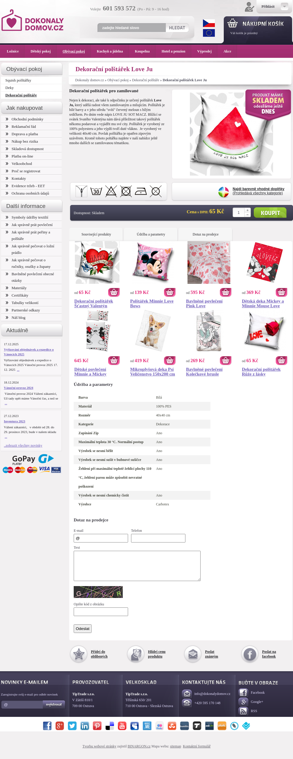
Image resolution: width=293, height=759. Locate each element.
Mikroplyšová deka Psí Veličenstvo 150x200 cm (152, 371)
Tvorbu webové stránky (99, 752)
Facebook (251, 698)
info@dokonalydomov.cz (206, 699)
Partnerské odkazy (23, 310)
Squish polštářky (18, 80)
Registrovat (54, 710)
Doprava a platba (22, 134)
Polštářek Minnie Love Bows (152, 303)
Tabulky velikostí (22, 302)
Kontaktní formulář (196, 752)
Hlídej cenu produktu (157, 659)
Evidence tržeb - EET (25, 186)
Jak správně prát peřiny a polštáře (28, 235)
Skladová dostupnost (25, 149)
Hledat (177, 27)
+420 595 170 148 (201, 708)
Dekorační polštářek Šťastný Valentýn (93, 303)
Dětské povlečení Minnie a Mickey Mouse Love (90, 371)
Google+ (250, 707)
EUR (209, 33)
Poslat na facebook (269, 659)
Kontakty (16, 178)
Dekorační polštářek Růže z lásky (261, 371)
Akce (228, 51)
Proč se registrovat (23, 171)
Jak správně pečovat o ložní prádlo (30, 249)
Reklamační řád (21, 126)
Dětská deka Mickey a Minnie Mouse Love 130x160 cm (263, 303)
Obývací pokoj (118, 80)
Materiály (16, 288)
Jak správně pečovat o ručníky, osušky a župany (28, 263)
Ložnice (16, 51)
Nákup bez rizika (22, 141)
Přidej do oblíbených (99, 659)
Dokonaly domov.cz (89, 80)
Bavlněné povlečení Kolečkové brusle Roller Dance (204, 371)
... (18, 369)
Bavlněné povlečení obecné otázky (30, 277)
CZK (209, 23)
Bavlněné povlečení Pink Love (204, 303)
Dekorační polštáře (145, 80)
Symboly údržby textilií (27, 217)
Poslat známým (211, 659)
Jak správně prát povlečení (29, 224)
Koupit (270, 212)
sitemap (175, 752)
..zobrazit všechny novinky (23, 445)
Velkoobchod (19, 163)
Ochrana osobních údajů (27, 193)
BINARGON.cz (139, 752)
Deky (9, 87)
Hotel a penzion (176, 51)
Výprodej (207, 51)
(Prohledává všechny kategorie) (258, 191)
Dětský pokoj (44, 51)
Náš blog (16, 317)
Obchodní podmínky (24, 119)
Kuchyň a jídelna (113, 51)
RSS (247, 716)
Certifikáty (17, 295)
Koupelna (145, 51)
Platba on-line (19, 156)
